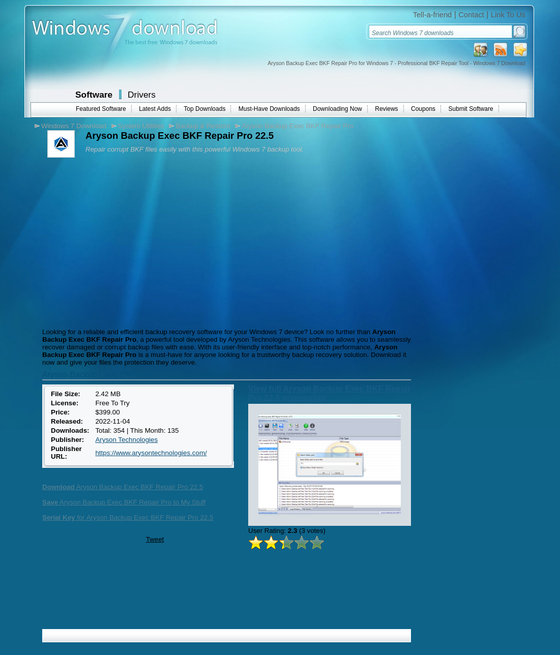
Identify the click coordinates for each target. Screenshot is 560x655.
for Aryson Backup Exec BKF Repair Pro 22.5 (127, 517)
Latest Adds (155, 108)
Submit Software (471, 108)
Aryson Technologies (126, 439)
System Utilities (141, 126)
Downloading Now (337, 108)
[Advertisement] (125, 241)
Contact (471, 15)
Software (93, 95)
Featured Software (101, 108)
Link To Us (508, 15)
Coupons (423, 108)
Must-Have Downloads (269, 108)
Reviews (386, 108)
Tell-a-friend (432, 15)
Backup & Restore (202, 126)
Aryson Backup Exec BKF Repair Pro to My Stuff (123, 502)
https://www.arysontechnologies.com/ (151, 453)
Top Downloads (204, 108)
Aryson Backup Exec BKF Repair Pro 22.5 (122, 487)
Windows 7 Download (73, 126)
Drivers (142, 95)
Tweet (155, 539)
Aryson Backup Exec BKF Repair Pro (297, 126)
